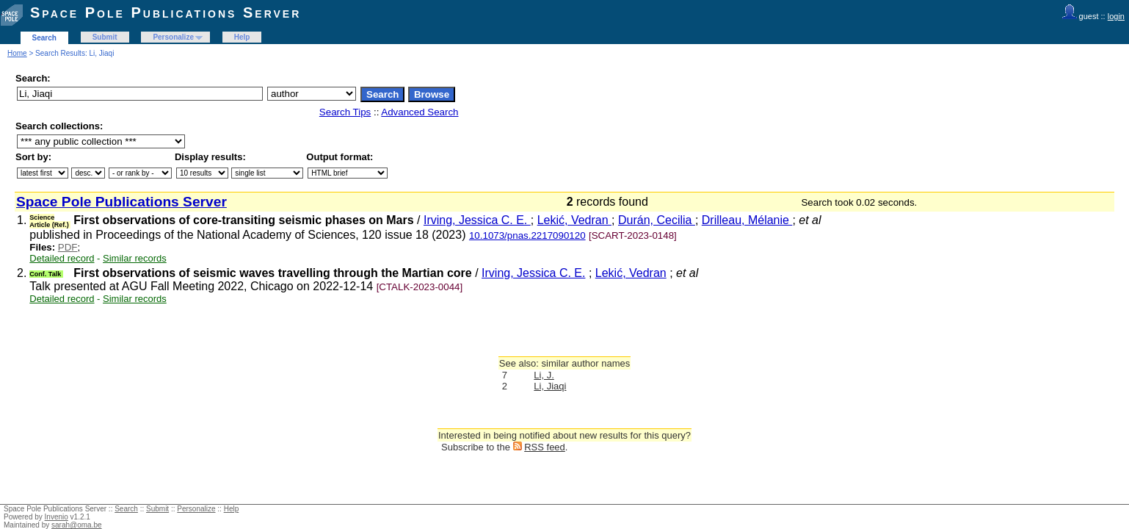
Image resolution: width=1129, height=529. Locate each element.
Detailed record (61, 258)
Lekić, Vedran (574, 220)
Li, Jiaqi (550, 386)
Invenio (56, 517)
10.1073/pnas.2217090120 (527, 235)
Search (44, 38)
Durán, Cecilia (656, 220)
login (1116, 16)
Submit (104, 37)
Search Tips (345, 112)
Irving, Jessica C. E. (477, 220)
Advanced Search (419, 112)
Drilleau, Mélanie (747, 220)
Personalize (173, 37)
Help (242, 37)
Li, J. (543, 375)
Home (17, 53)
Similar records (135, 258)
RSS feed (544, 447)
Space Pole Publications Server (165, 12)
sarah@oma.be (76, 525)
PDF (68, 247)
